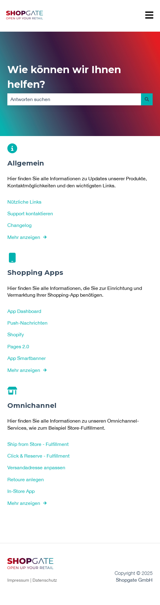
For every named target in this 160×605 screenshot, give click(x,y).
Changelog (19, 225)
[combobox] (74, 99)
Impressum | (19, 580)
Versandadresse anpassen (36, 467)
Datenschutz (44, 580)
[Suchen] (147, 99)
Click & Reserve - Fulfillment (38, 456)
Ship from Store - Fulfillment (38, 444)
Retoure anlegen (25, 479)
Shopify (15, 334)
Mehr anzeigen (23, 237)
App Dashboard (24, 311)
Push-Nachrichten (27, 323)
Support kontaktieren (30, 213)
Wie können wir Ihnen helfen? (64, 77)
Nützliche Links (24, 201)
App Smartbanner (26, 358)
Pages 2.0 (18, 346)
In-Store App (21, 491)
